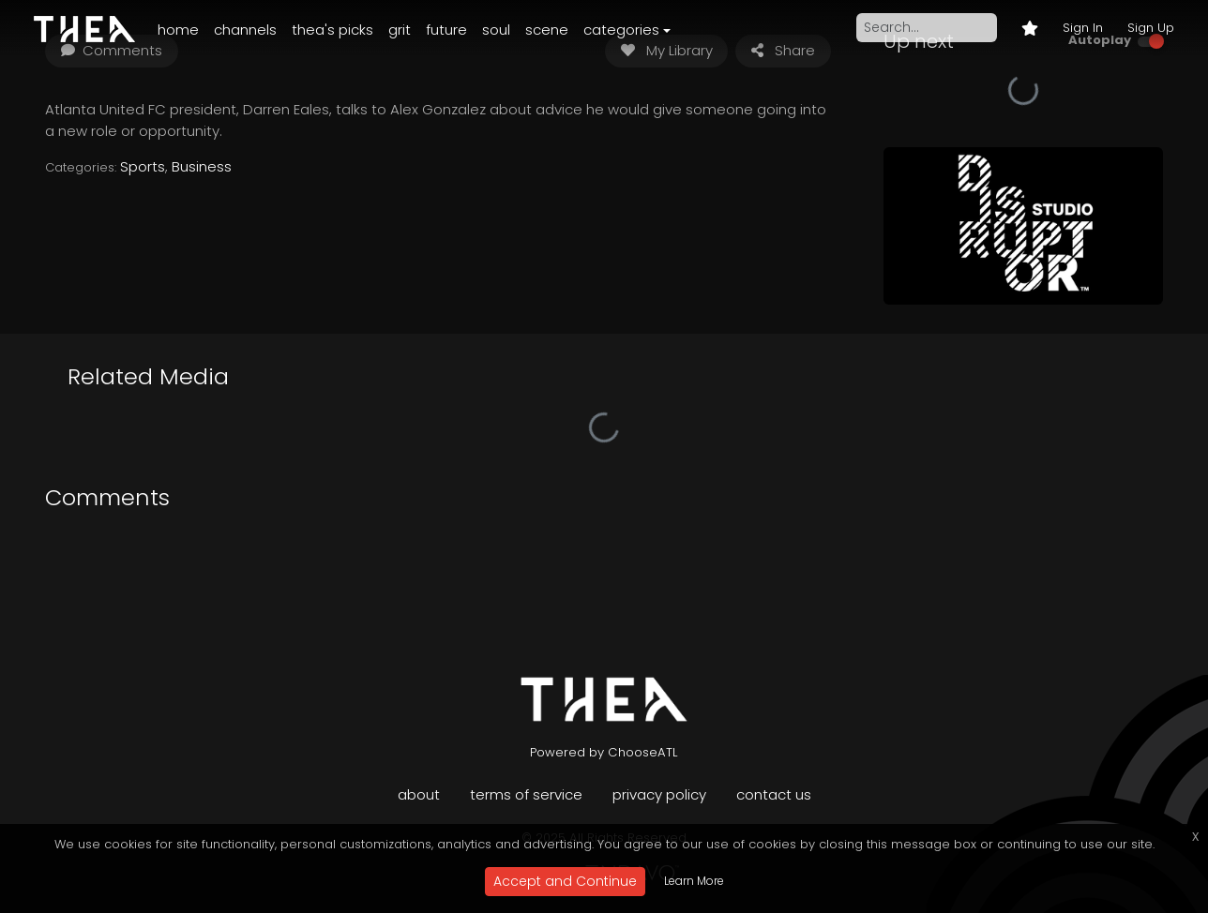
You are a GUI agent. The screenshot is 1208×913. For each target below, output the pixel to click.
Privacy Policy (659, 794)
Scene (546, 29)
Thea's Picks (332, 29)
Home (178, 29)
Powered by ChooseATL (604, 752)
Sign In (1083, 28)
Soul (496, 29)
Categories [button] (621, 29)
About (419, 794)
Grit (399, 29)
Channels (245, 29)
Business (202, 166)
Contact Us (773, 794)
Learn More (694, 881)
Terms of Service (526, 794)
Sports (142, 166)
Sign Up (1150, 28)
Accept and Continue (565, 881)
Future (446, 29)
